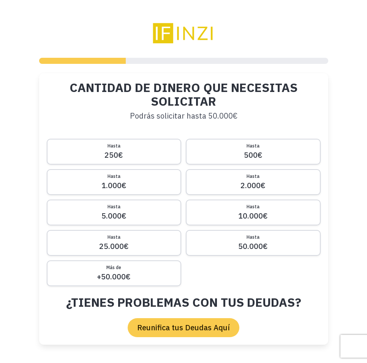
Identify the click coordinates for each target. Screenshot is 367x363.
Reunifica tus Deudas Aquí (183, 327)
